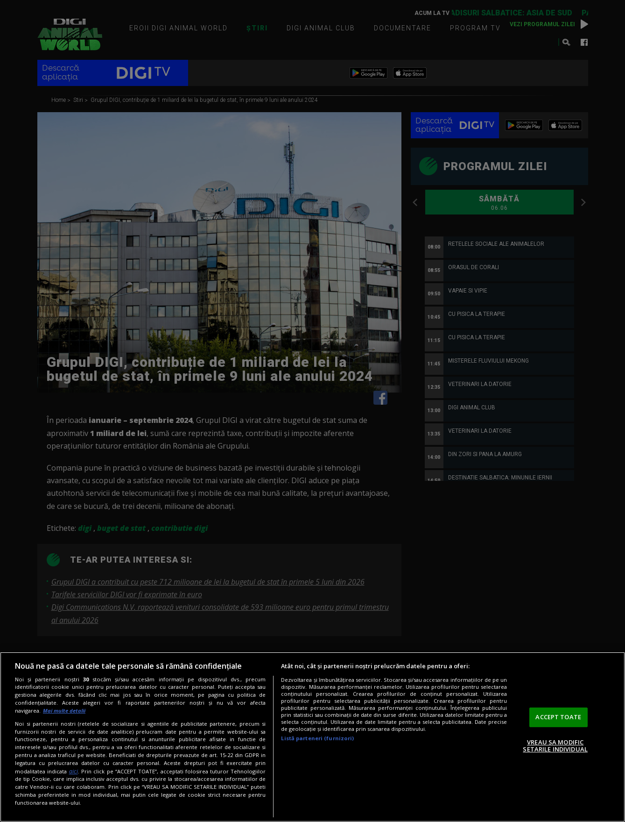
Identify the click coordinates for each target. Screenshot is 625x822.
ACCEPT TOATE (558, 717)
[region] (312, 737)
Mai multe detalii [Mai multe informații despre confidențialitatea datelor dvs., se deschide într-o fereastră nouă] (64, 710)
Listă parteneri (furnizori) (317, 738)
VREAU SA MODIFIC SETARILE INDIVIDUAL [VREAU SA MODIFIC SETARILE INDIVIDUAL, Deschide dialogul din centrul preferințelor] (555, 746)
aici (73, 771)
